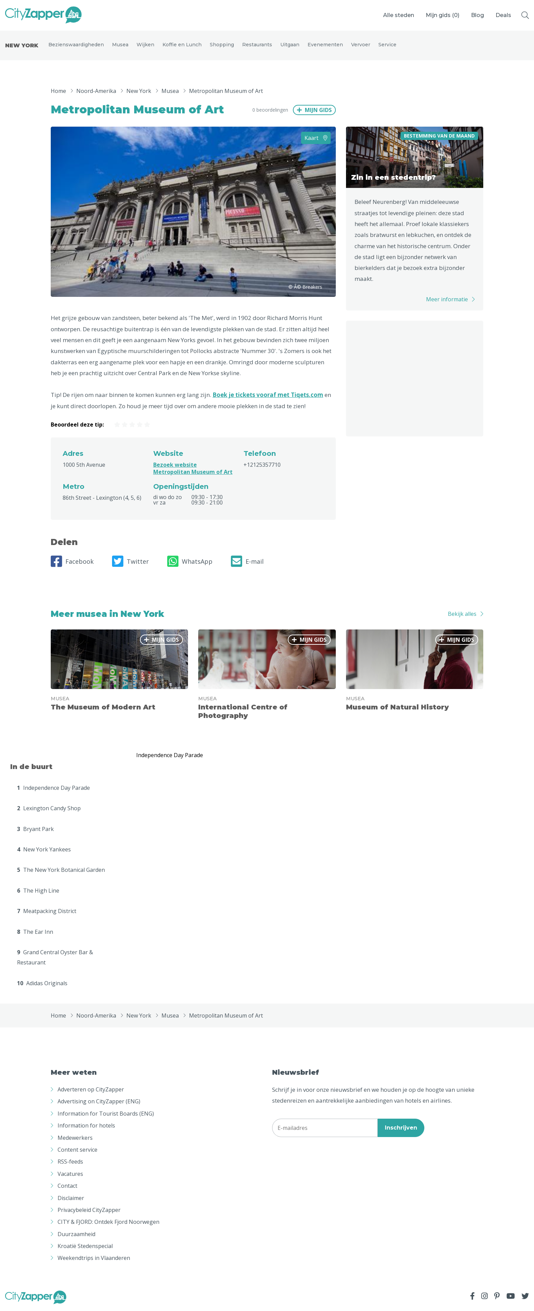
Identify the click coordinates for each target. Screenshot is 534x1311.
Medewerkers (75, 1138)
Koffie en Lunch (182, 45)
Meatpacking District (46, 912)
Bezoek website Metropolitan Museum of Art (193, 469)
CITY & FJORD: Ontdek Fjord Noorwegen (108, 1223)
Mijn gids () (442, 15)
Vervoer (360, 45)
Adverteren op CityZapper (91, 1090)
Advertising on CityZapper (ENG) (99, 1102)
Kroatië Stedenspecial (85, 1247)
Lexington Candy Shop (49, 809)
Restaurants (257, 45)
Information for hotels (86, 1126)
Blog (477, 15)
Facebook (72, 562)
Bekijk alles (462, 615)
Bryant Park (35, 830)
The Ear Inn (35, 933)
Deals (503, 15)
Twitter (130, 562)
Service (387, 45)
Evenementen (325, 45)
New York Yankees (44, 850)
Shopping (222, 45)
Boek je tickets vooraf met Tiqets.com (268, 396)
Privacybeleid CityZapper (89, 1211)
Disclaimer (71, 1199)
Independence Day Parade (53, 789)
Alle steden (398, 15)
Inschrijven (401, 1128)
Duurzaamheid (76, 1235)
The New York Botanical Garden (61, 871)
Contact (67, 1186)
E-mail (247, 562)
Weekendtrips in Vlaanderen (94, 1259)
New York (21, 46)
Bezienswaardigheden (76, 45)
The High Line (38, 891)
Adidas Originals (42, 984)
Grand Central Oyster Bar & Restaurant (55, 958)
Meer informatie (447, 300)
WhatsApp (190, 562)
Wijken (145, 45)
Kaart (315, 139)
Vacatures (70, 1175)
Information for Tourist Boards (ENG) (106, 1114)
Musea (120, 45)
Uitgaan (289, 45)
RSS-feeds (70, 1162)
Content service (77, 1150)
